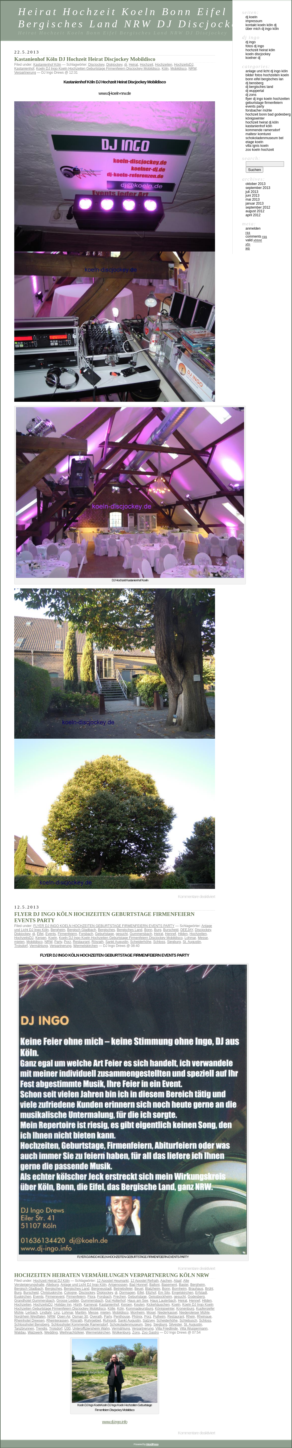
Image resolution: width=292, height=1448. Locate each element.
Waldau (20, 1332)
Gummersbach (141, 934)
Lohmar (190, 938)
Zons (136, 1332)
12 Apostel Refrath (145, 1281)
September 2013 (258, 188)
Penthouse (121, 1317)
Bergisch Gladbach (81, 930)
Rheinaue (204, 1317)
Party (58, 942)
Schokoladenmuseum (126, 1325)
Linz (57, 1313)
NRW (192, 69)
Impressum (254, 21)
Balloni (154, 1285)
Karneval (90, 1305)
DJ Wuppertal (255, 91)
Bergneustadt (101, 1289)
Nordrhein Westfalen (29, 1317)
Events (50, 934)
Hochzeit (146, 65)
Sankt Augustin (117, 942)
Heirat (133, 65)
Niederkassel (167, 1313)
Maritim (80, 1313)
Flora (91, 1297)
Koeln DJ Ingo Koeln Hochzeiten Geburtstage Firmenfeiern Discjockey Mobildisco (98, 69)
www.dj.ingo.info (114, 1422)
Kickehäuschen (158, 1305)
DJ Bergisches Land (259, 87)
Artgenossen (117, 1285)
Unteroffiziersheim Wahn (91, 1328)
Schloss (159, 942)
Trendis (41, 1328)
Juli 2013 (252, 192)
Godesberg (196, 1297)
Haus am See (137, 1301)
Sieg (148, 1325)
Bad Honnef (138, 1285)
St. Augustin (192, 942)
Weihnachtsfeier (72, 1332)
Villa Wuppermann (194, 1328)
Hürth (77, 1305)
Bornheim (179, 1289)
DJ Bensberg (254, 83)
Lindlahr (46, 1313)
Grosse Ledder (67, 1301)
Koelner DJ (253, 58)
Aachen (166, 1281)
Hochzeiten (163, 65)
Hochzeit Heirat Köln (260, 50)
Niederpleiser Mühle (194, 1313)
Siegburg (174, 942)
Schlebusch (188, 1321)
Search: (251, 158)
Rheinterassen (57, 1321)
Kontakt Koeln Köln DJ (261, 25)
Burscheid (170, 930)
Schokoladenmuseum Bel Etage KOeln (264, 140)
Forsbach (86, 934)
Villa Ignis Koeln (257, 146)
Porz (67, 942)
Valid (254, 240)
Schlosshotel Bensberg (31, 1325)
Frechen (119, 1297)
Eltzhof (151, 1293)
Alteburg (52, 1285)
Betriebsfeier (123, 1289)
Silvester (175, 1325)
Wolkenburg (121, 1332)
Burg (157, 930)
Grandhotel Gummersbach (34, 1301)
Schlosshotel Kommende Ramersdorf (79, 1325)
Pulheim (159, 1317)
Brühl (209, 1289)
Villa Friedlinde (166, 1328)
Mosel (151, 1313)
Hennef (170, 934)
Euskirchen (22, 1297)
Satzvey (149, 1321)
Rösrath (98, 942)
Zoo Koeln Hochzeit (260, 150)
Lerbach (31, 1313)
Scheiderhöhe (140, 942)
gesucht (122, 934)
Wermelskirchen (85, 946)
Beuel (139, 1289)
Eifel (40, 934)
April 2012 (253, 215)
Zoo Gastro (150, 1332)
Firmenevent (54, 1297)
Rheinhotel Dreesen (29, 1321)
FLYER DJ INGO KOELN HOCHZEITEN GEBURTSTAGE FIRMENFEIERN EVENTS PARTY (104, 926)
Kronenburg (185, 1309)
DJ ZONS (251, 95)
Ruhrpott (109, 1321)
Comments (256, 236)
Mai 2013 (252, 199)
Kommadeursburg (139, 1309)
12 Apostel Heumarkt (112, 1281)
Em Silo (164, 1293)
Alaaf (177, 1281)
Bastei (183, 1285)
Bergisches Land (129, 930)
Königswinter (165, 1309)
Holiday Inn (63, 1305)
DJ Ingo (251, 42)
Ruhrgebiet (92, 1321)
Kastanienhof (24, 69)
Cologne (70, 1293)
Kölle (111, 1309)
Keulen (139, 1305)
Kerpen (40, 938)
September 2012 (258, 207)
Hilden (183, 934)
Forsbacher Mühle (259, 110)
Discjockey (96, 65)
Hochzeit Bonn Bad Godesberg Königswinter (268, 116)
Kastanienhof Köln (47, 65)
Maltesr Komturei (258, 134)
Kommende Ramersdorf (263, 130)
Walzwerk (35, 1332)
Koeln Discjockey (258, 54)
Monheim (138, 1313)
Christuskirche (51, 1293)
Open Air (63, 1317)
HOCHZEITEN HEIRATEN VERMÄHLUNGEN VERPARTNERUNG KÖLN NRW (111, 1275)
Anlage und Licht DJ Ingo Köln (83, 1285)
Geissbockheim (160, 1297)
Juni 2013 (252, 195)
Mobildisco (179, 69)
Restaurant (81, 942)
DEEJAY (186, 930)
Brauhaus (195, 1289)
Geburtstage (104, 934)
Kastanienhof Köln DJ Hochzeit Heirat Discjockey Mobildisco (84, 59)
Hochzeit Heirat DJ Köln (51, 1281)
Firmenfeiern (67, 934)
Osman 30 (80, 1317)
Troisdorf (21, 946)
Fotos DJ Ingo (255, 46)
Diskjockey (114, 65)
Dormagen (127, 1293)
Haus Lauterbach (163, 1301)
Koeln (52, 938)
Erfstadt (201, 1293)
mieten (19, 942)
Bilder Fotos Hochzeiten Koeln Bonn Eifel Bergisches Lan (267, 77)
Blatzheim (152, 1289)
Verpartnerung (25, 73)
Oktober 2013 (255, 184)
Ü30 (67, 1328)
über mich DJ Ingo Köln (262, 29)
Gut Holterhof (115, 1301)
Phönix (137, 1317)
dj (125, 65)
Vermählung (39, 946)
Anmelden (253, 228)
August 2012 (255, 211)
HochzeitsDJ (183, 65)
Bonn (148, 930)
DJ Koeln (251, 17)
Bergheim (57, 930)
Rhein (190, 1317)
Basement (169, 1285)
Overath (96, 1317)
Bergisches (106, 930)
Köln (165, 69)
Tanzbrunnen (24, 1328)
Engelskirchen (182, 1293)
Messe (203, 938)
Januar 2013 (254, 203)
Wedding (51, 1332)
